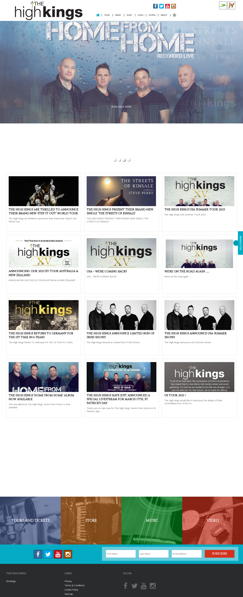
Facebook (155, 6)
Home (97, 15)
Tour (107, 15)
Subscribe (219, 554)
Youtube (167, 6)
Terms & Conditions (75, 585)
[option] (121, 72)
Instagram (173, 6)
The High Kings (48, 10)
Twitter (161, 6)
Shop (129, 15)
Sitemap (69, 594)
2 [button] (119, 159)
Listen (152, 15)
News (118, 15)
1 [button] (114, 159)
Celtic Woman (231, 5)
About (164, 15)
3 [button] (123, 159)
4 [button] (128, 159)
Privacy (68, 581)
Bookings (11, 581)
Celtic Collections (223, 5)
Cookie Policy (71, 589)
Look (140, 15)
